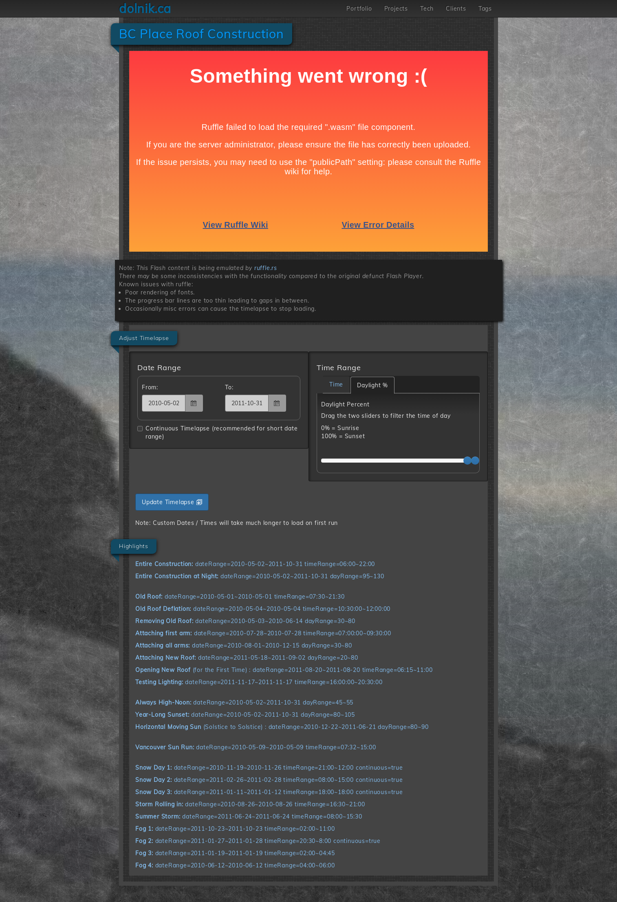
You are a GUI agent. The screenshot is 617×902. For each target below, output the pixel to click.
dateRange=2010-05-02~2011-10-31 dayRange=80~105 (245, 714)
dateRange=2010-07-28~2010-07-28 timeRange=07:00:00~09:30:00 (263, 633)
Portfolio (359, 8)
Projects (396, 8)
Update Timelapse (172, 502)
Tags (485, 8)
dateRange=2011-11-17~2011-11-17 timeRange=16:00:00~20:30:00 (259, 682)
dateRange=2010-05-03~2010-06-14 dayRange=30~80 (245, 621)
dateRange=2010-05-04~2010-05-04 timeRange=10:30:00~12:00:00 (262, 608)
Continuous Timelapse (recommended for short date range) (217, 432)
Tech (427, 8)
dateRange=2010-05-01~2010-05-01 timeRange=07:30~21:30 (239, 596)
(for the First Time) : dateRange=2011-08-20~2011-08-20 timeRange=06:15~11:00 (283, 670)
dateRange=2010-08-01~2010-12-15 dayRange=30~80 (243, 645)
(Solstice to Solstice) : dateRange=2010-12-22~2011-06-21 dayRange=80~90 (281, 727)
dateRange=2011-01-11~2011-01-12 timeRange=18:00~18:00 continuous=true (269, 792)
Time (336, 384)
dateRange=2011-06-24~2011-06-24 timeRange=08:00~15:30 (248, 816)
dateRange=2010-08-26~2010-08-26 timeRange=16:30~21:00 (250, 804)
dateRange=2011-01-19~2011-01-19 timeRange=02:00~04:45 (235, 853)
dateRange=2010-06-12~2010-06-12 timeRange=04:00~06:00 (235, 865)
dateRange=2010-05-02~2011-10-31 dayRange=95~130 (259, 576)
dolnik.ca (145, 8)
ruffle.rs (265, 268)
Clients (456, 8)
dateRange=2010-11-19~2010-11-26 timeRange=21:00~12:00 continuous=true (269, 767)
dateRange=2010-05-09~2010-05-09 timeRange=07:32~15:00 (255, 747)
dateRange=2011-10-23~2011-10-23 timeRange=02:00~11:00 (235, 828)
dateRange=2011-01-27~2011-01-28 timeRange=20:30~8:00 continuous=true (258, 841)
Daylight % (372, 385)
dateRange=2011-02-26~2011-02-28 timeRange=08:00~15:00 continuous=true (269, 779)
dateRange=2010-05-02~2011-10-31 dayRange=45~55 (244, 702)
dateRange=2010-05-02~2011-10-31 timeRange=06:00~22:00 (255, 564)
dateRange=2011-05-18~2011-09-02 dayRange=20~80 (246, 657)
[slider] (467, 460)
